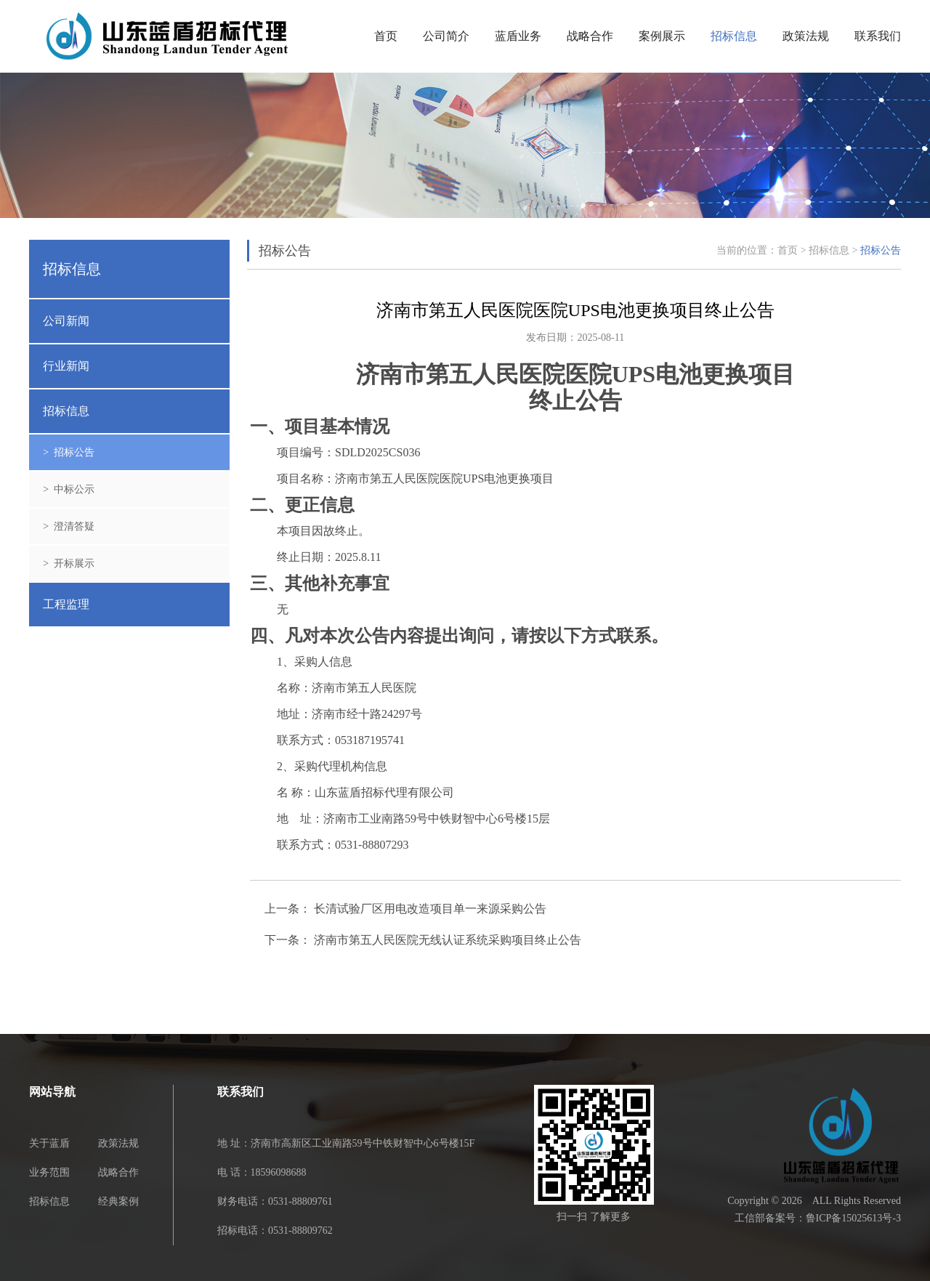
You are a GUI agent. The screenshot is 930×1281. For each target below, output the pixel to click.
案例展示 (662, 36)
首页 (385, 36)
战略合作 (590, 36)
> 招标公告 (68, 452)
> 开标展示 (68, 563)
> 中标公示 (68, 489)
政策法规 (806, 36)
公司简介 (446, 36)
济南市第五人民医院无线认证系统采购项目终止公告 (447, 940)
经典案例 (118, 1201)
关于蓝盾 (49, 1143)
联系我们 (877, 36)
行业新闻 (66, 366)
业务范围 (49, 1172)
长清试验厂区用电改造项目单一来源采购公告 (430, 909)
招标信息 (734, 36)
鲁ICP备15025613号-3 (853, 1218)
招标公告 (880, 250)
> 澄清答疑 (68, 526)
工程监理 (66, 604)
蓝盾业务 (518, 36)
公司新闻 (66, 321)
